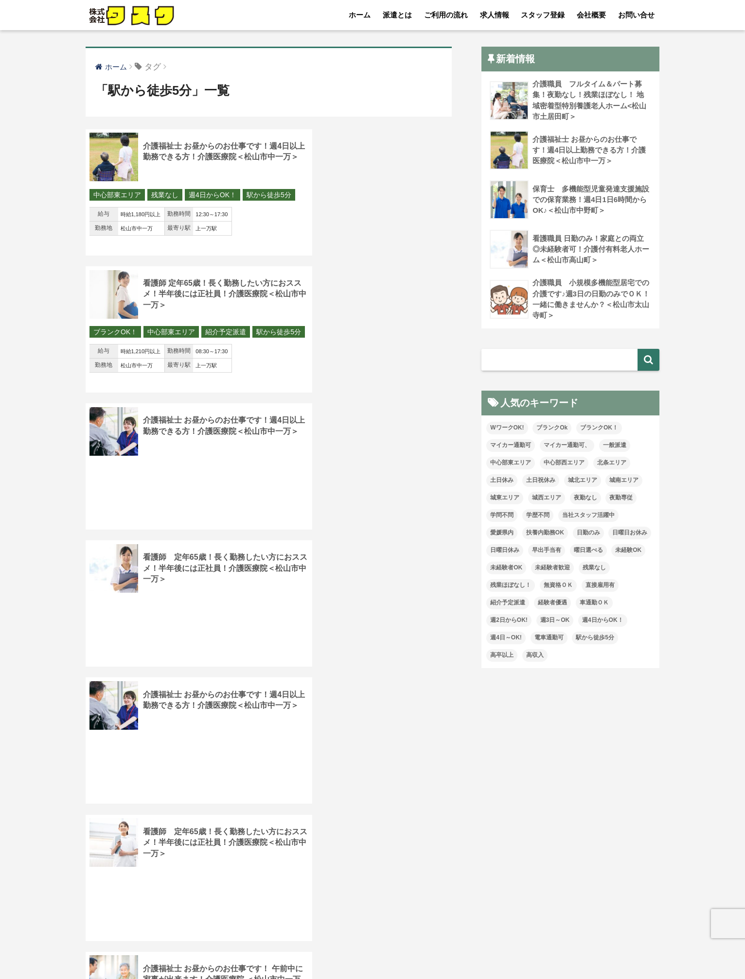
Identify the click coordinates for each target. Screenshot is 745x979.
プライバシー (473, 950)
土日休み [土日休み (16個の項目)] (502, 481)
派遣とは (397, 15)
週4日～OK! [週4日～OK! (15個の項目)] (506, 638)
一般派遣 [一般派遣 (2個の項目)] (614, 446)
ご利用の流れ (446, 15)
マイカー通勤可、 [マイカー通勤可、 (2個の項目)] (567, 446)
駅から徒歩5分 (115, 209)
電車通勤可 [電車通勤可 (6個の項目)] (549, 638)
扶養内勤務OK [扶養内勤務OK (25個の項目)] (545, 534)
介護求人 (589, 950)
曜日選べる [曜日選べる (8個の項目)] (588, 551)
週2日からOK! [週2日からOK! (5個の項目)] (509, 621)
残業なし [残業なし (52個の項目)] (594, 569)
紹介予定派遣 (414, 195)
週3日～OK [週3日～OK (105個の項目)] (555, 621)
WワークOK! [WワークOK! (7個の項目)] (507, 429)
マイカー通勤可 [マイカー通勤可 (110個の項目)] (510, 446)
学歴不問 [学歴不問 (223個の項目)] (538, 516)
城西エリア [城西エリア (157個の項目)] (546, 499)
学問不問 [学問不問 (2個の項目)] (502, 516)
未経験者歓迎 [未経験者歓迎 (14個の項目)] (552, 569)
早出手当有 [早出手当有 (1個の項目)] (546, 551)
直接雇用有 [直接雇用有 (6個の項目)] (600, 586)
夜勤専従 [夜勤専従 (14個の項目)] (621, 499)
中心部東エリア (117, 195)
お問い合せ (636, 15)
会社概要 (591, 15)
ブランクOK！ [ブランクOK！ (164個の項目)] (599, 429)
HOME (373, 930)
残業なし (164, 195)
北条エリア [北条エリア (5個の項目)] (611, 464)
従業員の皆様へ (534, 950)
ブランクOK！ (304, 195)
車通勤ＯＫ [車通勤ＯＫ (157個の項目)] (594, 603)
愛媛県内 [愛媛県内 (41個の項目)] (502, 534)
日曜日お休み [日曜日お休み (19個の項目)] (629, 534)
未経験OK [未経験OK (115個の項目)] (628, 551)
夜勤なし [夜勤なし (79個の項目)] (585, 499)
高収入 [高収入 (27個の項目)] (535, 656)
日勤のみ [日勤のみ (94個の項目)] (588, 534)
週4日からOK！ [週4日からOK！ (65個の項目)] (602, 621)
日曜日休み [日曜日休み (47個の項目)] (504, 551)
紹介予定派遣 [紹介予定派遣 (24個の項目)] (507, 603)
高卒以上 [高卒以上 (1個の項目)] (502, 656)
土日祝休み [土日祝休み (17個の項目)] (540, 481)
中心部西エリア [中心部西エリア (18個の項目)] (564, 464)
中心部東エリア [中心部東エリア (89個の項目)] (510, 464)
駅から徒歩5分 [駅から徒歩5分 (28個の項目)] (595, 638)
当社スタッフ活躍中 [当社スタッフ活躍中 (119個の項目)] (588, 516)
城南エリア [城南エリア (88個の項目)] (624, 481)
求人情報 (494, 15)
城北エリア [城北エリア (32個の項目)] (582, 481)
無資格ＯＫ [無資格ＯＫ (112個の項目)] (558, 586)
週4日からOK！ (212, 195)
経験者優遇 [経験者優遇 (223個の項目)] (552, 603)
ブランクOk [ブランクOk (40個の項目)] (552, 429)
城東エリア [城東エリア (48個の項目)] (504, 499)
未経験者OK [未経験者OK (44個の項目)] (506, 569)
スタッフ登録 (543, 15)
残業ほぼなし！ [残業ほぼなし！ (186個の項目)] (510, 586)
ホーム (360, 15)
